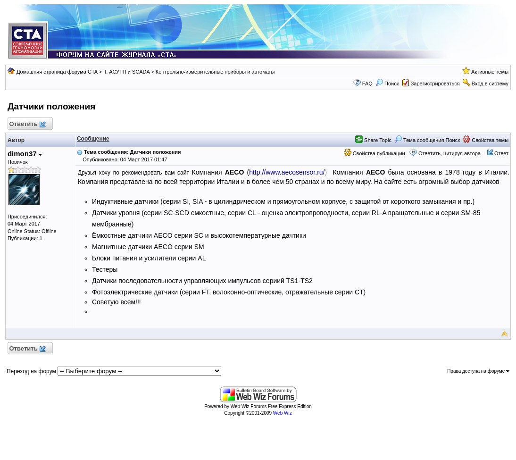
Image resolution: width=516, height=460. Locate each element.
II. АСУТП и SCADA (126, 72)
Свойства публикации (374, 153)
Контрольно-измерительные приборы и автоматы (215, 72)
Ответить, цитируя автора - (451, 153)
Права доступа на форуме (478, 371)
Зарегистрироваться (435, 83)
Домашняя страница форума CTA (57, 72)
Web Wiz (282, 413)
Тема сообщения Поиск (427, 140)
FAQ (367, 83)
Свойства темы (485, 140)
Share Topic (373, 140)
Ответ (501, 153)
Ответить (27, 124)
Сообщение (93, 138)
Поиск (387, 83)
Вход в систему (490, 83)
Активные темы (489, 72)
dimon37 (25, 154)
